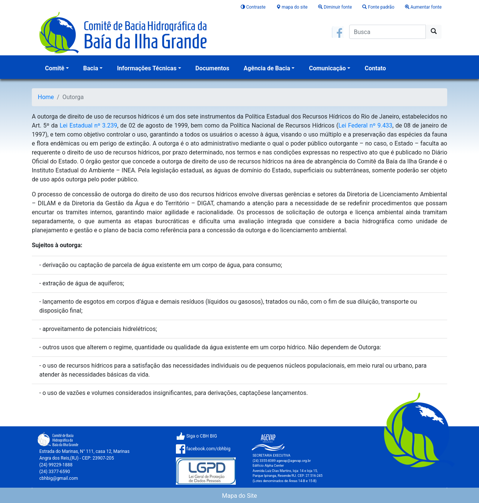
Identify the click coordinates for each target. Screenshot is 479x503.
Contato (375, 68)
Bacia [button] (90, 68)
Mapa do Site (239, 495)
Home (46, 97)
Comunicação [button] (327, 68)
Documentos (212, 68)
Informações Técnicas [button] (147, 68)
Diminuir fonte (335, 7)
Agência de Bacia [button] (267, 68)
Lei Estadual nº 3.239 (88, 125)
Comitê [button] (54, 68)
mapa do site (292, 7)
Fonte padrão (378, 7)
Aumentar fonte (423, 7)
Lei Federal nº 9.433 (365, 125)
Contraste (254, 7)
